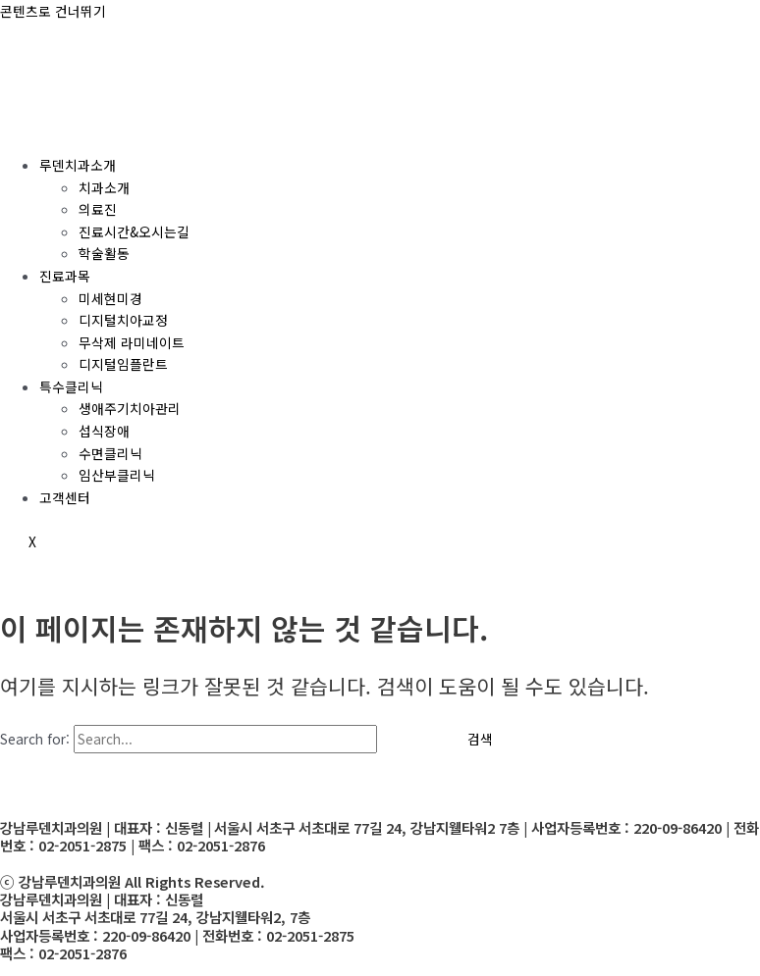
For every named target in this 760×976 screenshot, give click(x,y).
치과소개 (104, 187)
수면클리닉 (110, 453)
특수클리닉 (71, 386)
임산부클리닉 (117, 475)
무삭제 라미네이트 (132, 342)
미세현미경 (110, 298)
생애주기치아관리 (130, 408)
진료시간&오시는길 (134, 231)
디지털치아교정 (123, 320)
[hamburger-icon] (27, 127)
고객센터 (64, 497)
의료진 (98, 209)
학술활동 (104, 253)
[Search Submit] (408, 739)
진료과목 (64, 275)
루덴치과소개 (77, 165)
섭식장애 (104, 430)
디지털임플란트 (123, 364)
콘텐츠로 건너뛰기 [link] (53, 11)
